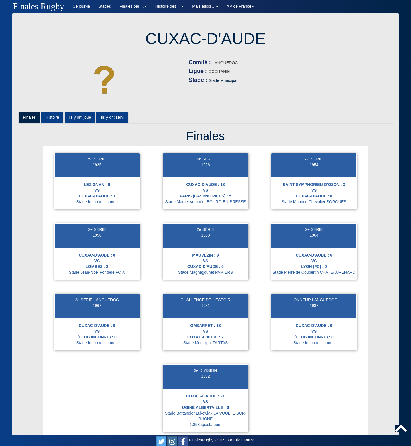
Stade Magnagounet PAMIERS (205, 255)
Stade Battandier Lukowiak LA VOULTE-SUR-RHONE (205, 399)
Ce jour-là (81, 6)
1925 (96, 147)
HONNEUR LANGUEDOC (314, 282)
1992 (205, 359)
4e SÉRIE (205, 142)
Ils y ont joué (80, 100)
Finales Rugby (38, 6)
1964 (313, 218)
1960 (205, 218)
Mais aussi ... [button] (205, 6)
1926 (205, 147)
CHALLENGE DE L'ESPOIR (205, 282)
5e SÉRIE (97, 142)
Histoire (52, 100)
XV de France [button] (240, 6)
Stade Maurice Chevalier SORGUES (313, 184)
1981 (205, 288)
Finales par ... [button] (133, 6)
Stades (104, 6)
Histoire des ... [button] (169, 6)
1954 (313, 147)
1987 (313, 288)
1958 (96, 218)
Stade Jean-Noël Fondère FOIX (97, 255)
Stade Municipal (188, 80)
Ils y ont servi (112, 100)
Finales (29, 100)
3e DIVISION (205, 353)
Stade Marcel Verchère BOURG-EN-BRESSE (205, 184)
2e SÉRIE (97, 212)
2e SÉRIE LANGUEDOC (97, 282)
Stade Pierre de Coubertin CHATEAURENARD (314, 255)
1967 (96, 288)
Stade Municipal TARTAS (205, 325)
